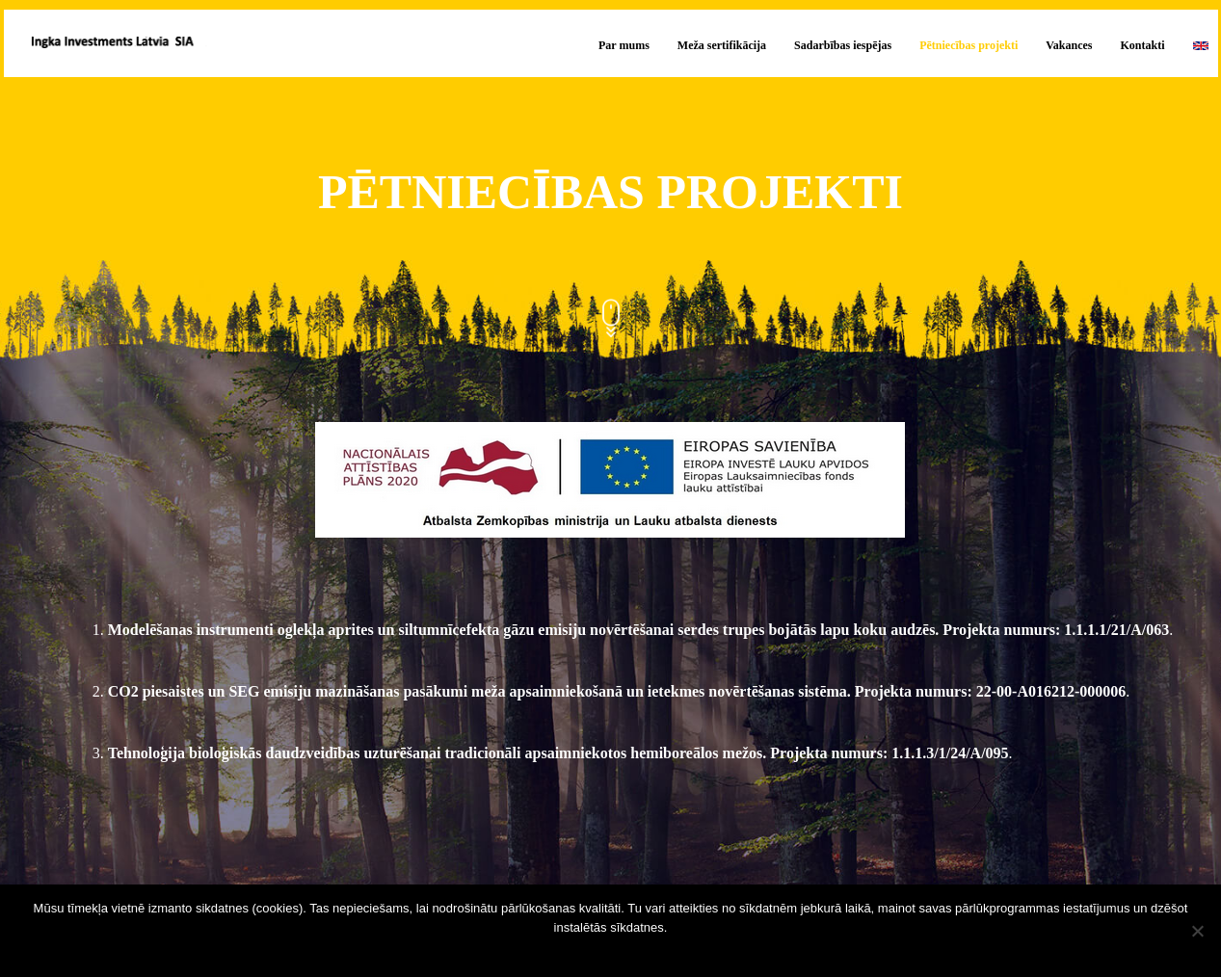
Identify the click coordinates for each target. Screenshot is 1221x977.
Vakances (1069, 45)
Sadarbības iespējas (842, 45)
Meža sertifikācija (721, 45)
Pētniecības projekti (968, 45)
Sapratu (615, 952)
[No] (1197, 930)
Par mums (624, 45)
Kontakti (1142, 45)
